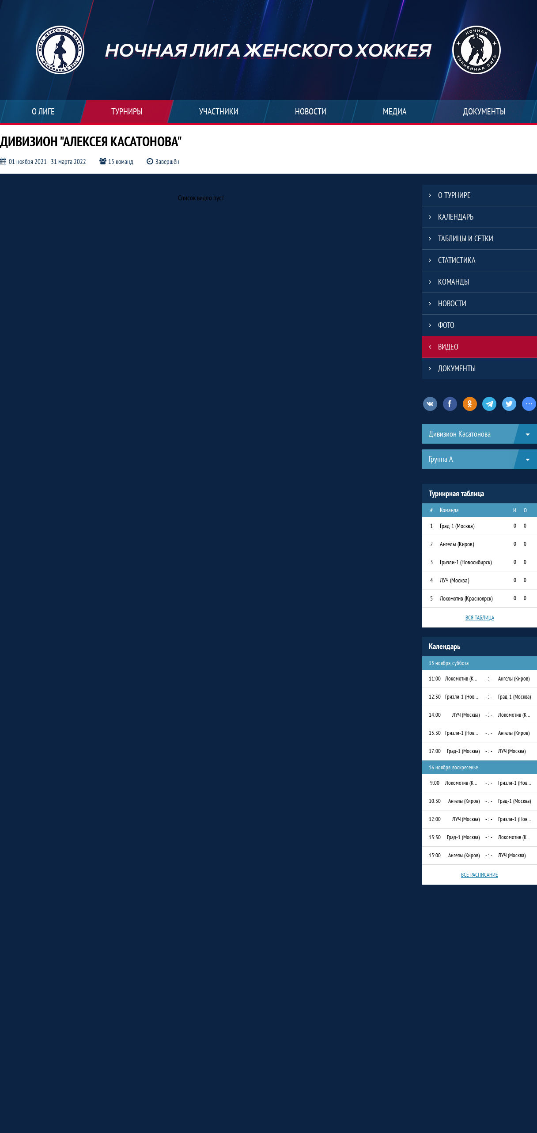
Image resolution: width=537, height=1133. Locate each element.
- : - (488, 678)
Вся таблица (479, 617)
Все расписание (479, 874)
